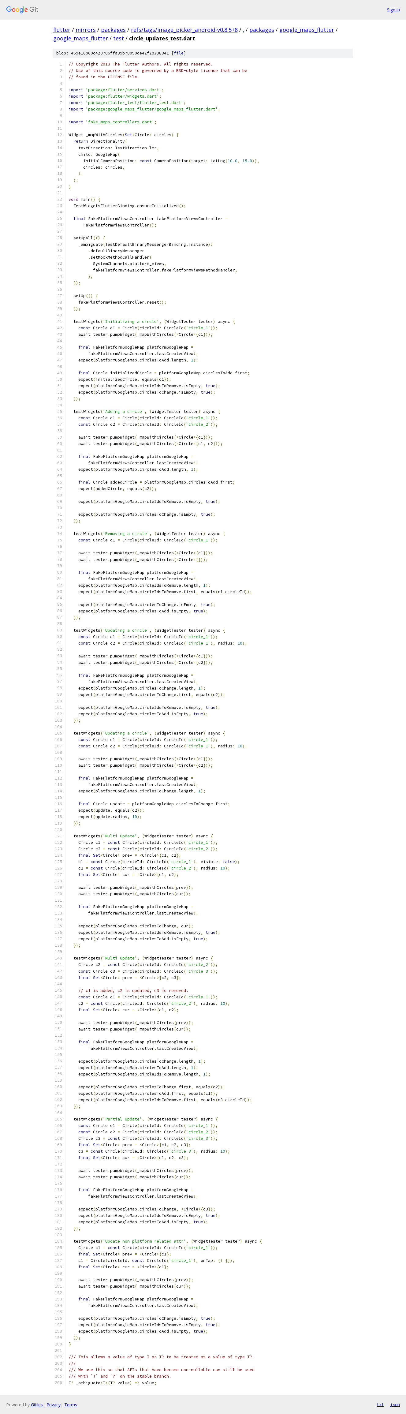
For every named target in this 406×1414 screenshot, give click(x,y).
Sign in (393, 10)
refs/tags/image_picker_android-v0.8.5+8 (184, 29)
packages (113, 29)
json (395, 1404)
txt (380, 1404)
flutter (61, 29)
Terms (70, 1405)
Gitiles (37, 1405)
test (118, 38)
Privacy (54, 1405)
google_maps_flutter (306, 29)
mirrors (86, 29)
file (179, 53)
